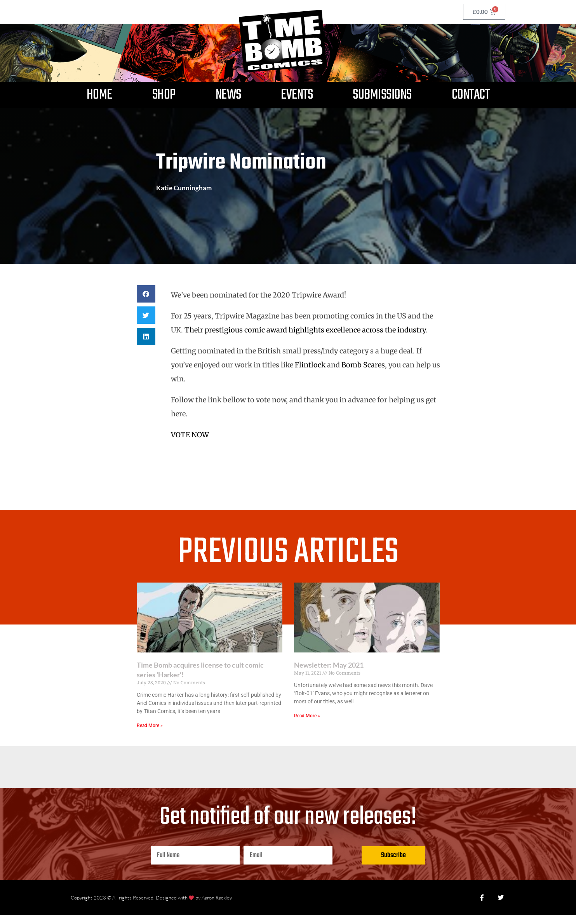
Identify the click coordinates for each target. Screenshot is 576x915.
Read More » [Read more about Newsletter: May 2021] (307, 715)
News (228, 95)
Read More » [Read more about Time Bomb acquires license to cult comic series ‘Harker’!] (150, 725)
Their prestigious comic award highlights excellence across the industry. (305, 329)
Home (99, 95)
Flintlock (311, 364)
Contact (471, 95)
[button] (146, 294)
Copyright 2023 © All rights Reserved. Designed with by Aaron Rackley (151, 897)
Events (297, 95)
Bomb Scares (363, 364)
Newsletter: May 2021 (329, 665)
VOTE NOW (190, 434)
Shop (164, 95)
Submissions (382, 95)
